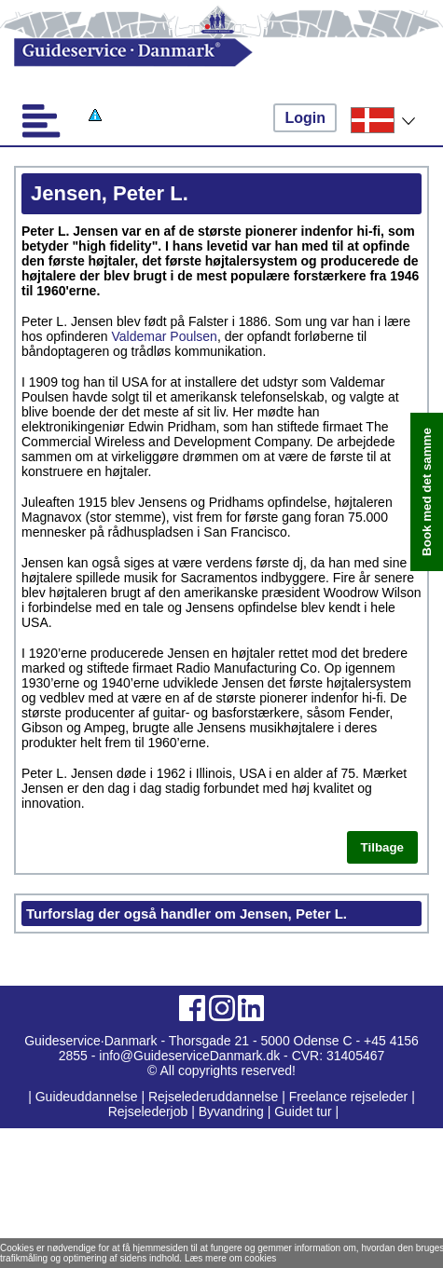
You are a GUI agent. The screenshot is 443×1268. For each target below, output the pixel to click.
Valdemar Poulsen (164, 336)
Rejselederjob (148, 1111)
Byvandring (231, 1111)
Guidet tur (302, 1111)
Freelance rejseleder (348, 1096)
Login (304, 118)
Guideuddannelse (88, 1096)
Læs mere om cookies (230, 1258)
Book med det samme (427, 492)
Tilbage (382, 847)
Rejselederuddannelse (215, 1096)
